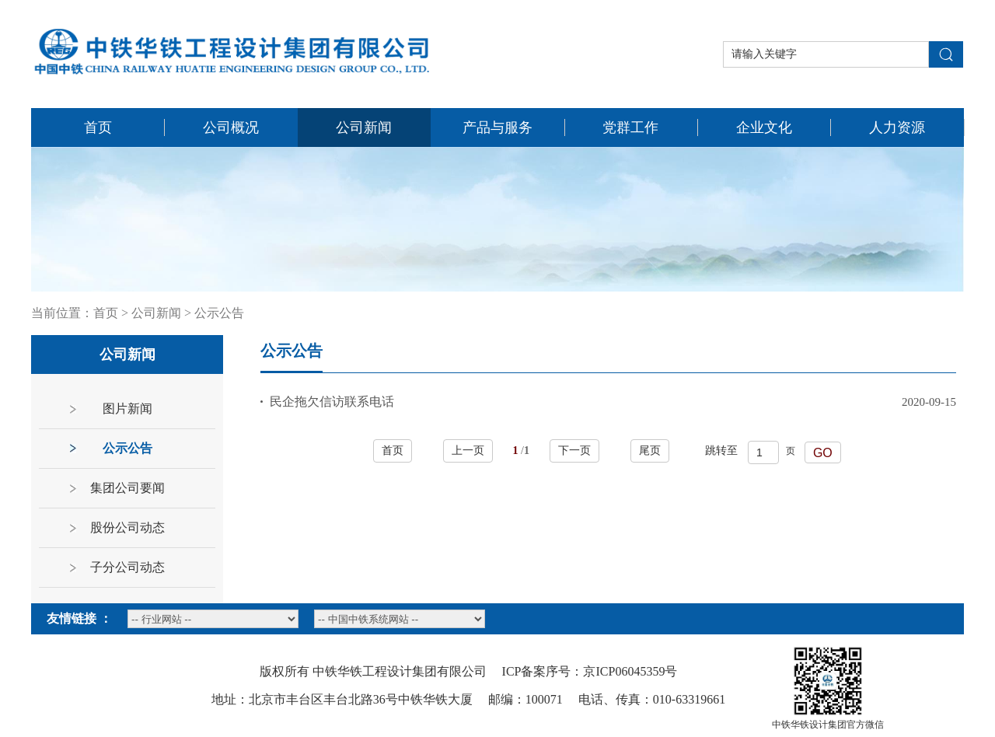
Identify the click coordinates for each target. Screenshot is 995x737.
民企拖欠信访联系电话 (332, 401)
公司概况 (231, 127)
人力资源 (897, 127)
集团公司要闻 (127, 487)
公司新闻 (364, 127)
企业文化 (764, 127)
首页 (98, 127)
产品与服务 (497, 127)
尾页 (650, 450)
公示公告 (219, 313)
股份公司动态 (127, 527)
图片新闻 (127, 408)
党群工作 (630, 127)
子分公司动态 (127, 567)
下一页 (574, 450)
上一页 (468, 450)
